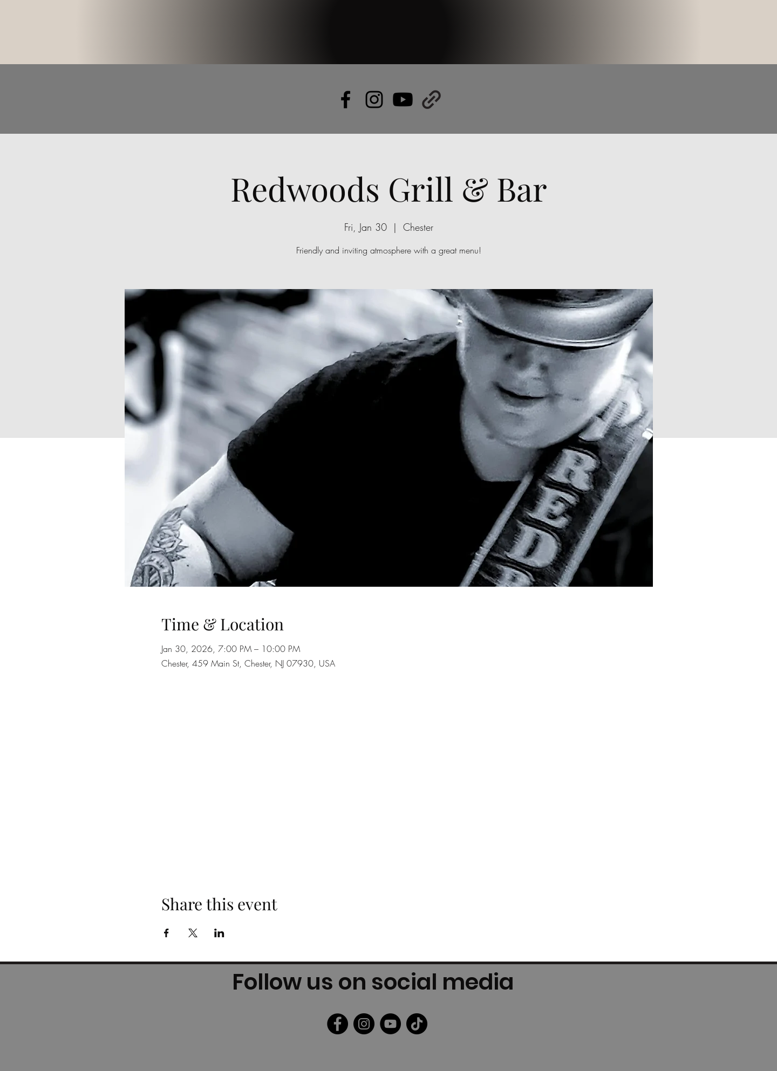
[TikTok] (416, 1023)
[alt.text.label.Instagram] (374, 99)
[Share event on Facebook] (166, 933)
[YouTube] (390, 1023)
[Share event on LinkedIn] (219, 933)
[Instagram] (363, 1023)
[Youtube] (402, 99)
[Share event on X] (193, 933)
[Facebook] (337, 1023)
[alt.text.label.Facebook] (345, 99)
